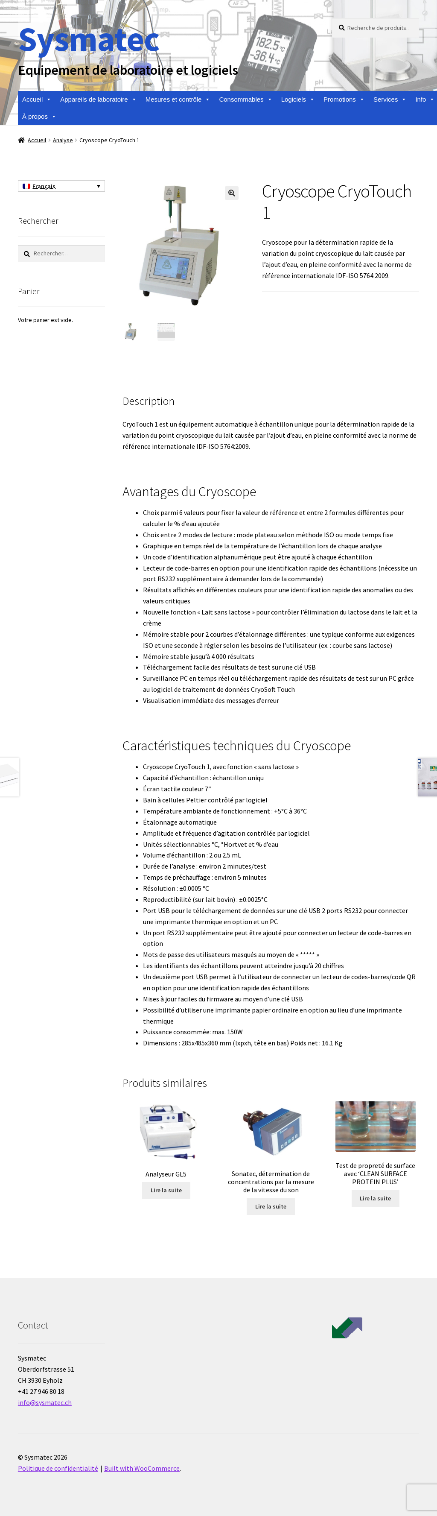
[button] (232, 193)
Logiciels (298, 99)
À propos (39, 116)
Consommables (245, 99)
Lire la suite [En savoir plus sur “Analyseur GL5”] (166, 1189)
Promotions (344, 99)
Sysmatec (88, 38)
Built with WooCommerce (142, 1467)
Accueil (37, 99)
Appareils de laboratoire (98, 99)
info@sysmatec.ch (45, 1401)
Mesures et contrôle (178, 99)
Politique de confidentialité (58, 1467)
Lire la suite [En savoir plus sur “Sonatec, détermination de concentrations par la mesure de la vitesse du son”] (270, 1205)
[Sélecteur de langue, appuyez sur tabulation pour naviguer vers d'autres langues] (61, 186)
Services (390, 99)
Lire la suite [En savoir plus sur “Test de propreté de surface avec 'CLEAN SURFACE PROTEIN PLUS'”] (375, 1197)
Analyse (63, 140)
